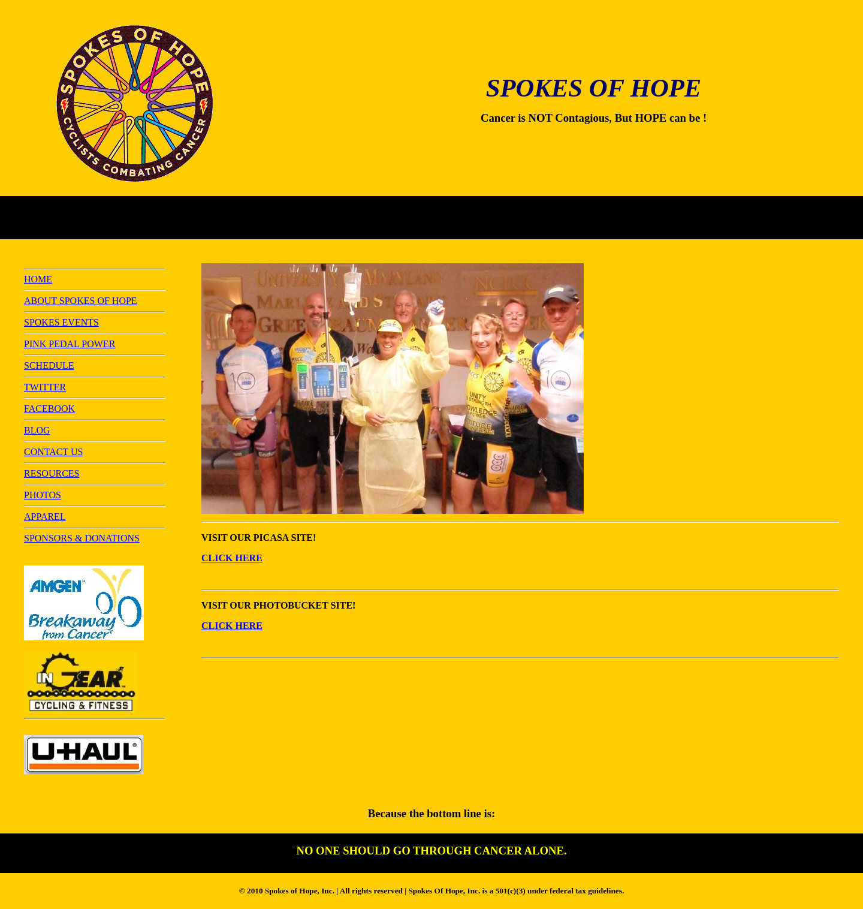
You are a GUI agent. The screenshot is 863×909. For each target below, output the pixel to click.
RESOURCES (51, 473)
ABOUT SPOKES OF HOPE (80, 301)
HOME (38, 279)
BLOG (37, 430)
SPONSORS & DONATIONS (82, 538)
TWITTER (45, 387)
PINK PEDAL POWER (69, 344)
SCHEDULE (49, 365)
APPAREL (45, 516)
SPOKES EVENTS (61, 322)
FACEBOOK (49, 409)
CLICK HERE (231, 558)
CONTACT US (53, 452)
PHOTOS (42, 495)
